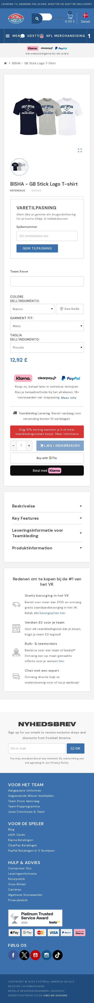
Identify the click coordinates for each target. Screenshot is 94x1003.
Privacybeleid (17, 900)
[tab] (47, 506)
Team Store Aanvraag (23, 801)
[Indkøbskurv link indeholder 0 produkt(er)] (69, 18)
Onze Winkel (17, 884)
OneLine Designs (55, 995)
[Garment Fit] (47, 326)
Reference (17, 190)
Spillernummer (26, 227)
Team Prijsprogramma (24, 806)
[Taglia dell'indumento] (47, 347)
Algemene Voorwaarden (25, 895)
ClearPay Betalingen (22, 845)
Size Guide (69, 309)
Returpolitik (16, 879)
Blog (11, 829)
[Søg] (44, 16)
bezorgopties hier (52, 613)
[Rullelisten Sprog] (85, 18)
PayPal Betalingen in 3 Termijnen (31, 850)
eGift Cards (16, 835)
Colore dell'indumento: (25, 299)
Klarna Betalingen (20, 840)
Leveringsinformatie (22, 873)
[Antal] (21, 446)
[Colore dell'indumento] (32, 309)
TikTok (57, 955)
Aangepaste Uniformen (24, 790)
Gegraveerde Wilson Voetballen (31, 796)
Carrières (14, 889)
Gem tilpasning (37, 248)
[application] (47, 458)
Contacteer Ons (19, 868)
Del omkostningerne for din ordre (47, 53)
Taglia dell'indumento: (25, 337)
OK (75, 748)
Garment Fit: (22, 318)
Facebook (13, 955)
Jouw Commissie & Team (26, 811)
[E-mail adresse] (37, 748)
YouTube (35, 955)
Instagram (47, 955)
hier (61, 661)
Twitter (24, 955)
